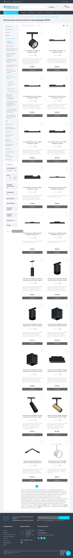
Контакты (5, 538)
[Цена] (8, 178)
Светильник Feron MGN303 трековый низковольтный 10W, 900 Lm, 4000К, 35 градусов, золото (57, 417)
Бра (6, 121)
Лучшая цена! (39, 12)
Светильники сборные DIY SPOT (10, 127)
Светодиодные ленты (9, 135)
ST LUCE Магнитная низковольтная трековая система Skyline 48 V (12, 104)
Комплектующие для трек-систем (12, 66)
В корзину (32, 70)
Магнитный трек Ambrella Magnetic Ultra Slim (11, 116)
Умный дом (8, 159)
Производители (7, 542)
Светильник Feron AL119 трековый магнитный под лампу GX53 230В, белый (57, 462)
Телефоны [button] (41, 530)
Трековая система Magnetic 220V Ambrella (11, 55)
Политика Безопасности (49, 520)
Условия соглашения (8, 536)
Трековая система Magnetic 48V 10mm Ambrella (12, 61)
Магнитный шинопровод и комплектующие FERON (11, 83)
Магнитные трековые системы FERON (25, 16)
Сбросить (8, 231)
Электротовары (9, 152)
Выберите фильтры (17, 231)
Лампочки (8, 131)
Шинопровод (10, 46)
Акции (4, 545)
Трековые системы (11, 16)
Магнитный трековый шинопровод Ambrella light (10, 96)
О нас (4, 530)
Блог (58, 12)
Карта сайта (6, 540)
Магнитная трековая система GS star (12, 49)
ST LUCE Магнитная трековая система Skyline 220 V (12, 110)
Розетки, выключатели (9, 155)
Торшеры (7, 149)
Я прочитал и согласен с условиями (51, 520)
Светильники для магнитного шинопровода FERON (12, 90)
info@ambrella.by (42, 532)
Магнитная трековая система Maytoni (11, 71)
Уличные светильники (9, 140)
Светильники (9, 124)
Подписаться (64, 517)
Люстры (7, 32)
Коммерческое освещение (9, 145)
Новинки (24, 12)
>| (52, 486)
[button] (7, 1)
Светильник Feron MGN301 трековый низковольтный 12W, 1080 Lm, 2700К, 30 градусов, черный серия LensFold (57, 371)
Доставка (5, 532)
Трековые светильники (10, 42)
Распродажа (31, 12)
